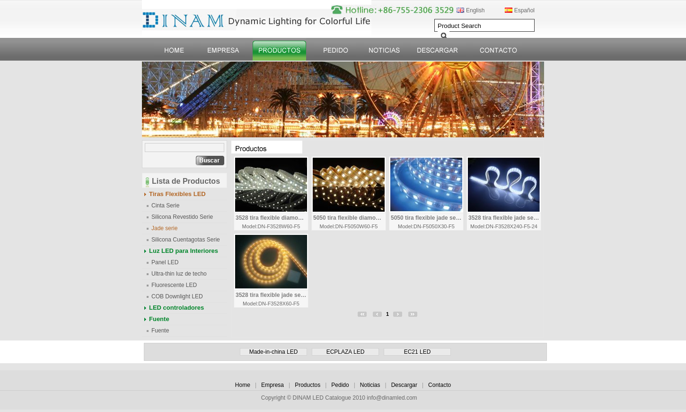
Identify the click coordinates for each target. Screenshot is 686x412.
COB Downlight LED (177, 296)
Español (524, 10)
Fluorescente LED (174, 285)
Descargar (404, 385)
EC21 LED (417, 352)
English (475, 10)
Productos (307, 385)
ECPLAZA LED (345, 352)
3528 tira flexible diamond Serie (272, 218)
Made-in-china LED (273, 352)
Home (242, 385)
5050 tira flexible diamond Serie (349, 218)
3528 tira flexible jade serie (504, 218)
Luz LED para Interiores (183, 250)
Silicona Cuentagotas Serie (185, 239)
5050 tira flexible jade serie (427, 218)
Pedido (340, 385)
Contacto (439, 385)
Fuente (159, 318)
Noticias (370, 385)
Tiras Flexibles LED (177, 193)
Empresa (272, 385)
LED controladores (176, 307)
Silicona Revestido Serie (182, 217)
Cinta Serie (165, 205)
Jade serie (164, 228)
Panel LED (164, 262)
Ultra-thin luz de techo (179, 273)
